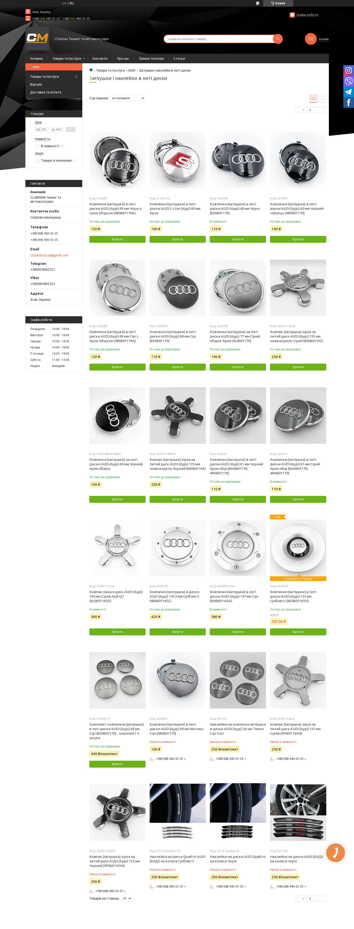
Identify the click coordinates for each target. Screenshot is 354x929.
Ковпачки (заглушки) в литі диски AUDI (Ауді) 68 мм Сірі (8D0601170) (173, 336)
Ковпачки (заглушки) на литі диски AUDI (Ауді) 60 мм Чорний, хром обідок (116, 464)
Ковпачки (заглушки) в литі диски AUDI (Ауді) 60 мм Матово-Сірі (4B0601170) (177, 728)
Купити (117, 239)
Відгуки (36, 84)
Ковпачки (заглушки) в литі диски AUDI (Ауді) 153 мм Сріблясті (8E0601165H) (293, 596)
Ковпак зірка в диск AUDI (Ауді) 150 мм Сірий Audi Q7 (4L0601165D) (116, 596)
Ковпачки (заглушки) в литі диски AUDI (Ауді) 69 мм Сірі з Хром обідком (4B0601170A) (113, 336)
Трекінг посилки (151, 58)
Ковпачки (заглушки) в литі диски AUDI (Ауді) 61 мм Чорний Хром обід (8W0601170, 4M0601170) (236, 466)
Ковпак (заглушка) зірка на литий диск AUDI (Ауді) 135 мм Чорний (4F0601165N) (114, 861)
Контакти (100, 58)
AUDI (131, 70)
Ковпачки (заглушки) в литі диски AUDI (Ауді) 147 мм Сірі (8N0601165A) (234, 596)
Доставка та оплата (45, 92)
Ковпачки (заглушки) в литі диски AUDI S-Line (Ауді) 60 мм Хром (175, 208)
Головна (36, 58)
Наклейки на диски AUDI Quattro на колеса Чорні (238, 859)
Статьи (179, 58)
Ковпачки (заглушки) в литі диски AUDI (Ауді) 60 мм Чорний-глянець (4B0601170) (297, 208)
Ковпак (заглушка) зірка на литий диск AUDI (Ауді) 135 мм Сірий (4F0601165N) (295, 728)
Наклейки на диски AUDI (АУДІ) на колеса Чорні (296, 859)
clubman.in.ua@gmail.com (49, 255)
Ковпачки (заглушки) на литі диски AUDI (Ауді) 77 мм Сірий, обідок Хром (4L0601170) (235, 336)
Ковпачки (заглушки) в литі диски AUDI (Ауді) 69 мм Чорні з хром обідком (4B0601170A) (115, 208)
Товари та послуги (66, 58)
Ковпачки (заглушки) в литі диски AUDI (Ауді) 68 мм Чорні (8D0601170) (235, 208)
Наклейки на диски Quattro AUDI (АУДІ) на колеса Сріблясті (177, 859)
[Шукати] (278, 39)
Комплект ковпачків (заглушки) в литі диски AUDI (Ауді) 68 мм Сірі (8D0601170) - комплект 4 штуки (116, 731)
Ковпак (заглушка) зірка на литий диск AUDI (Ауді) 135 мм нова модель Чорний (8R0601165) (178, 464)
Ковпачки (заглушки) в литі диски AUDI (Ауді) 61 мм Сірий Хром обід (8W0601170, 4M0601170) (295, 466)
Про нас (123, 58)
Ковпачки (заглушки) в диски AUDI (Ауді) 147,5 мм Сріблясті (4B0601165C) (174, 596)
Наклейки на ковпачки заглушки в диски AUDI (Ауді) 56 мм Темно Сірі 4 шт (238, 728)
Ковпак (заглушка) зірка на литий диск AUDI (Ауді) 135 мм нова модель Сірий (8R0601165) (296, 336)
